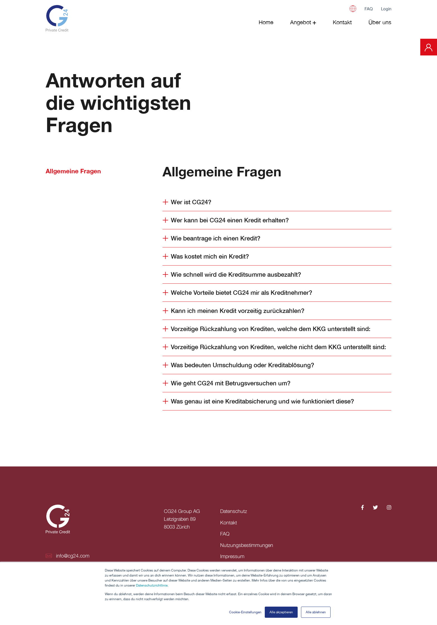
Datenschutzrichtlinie (151, 586)
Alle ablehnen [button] (316, 612)
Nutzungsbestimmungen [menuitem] (246, 545)
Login (386, 8)
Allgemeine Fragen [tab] (73, 171)
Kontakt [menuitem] (228, 522)
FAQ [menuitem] (224, 533)
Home (266, 22)
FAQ (369, 8)
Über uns (379, 22)
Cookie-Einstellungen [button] (245, 612)
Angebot (300, 22)
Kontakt (342, 22)
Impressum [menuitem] (232, 556)
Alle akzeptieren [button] (281, 612)
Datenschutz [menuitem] (233, 511)
